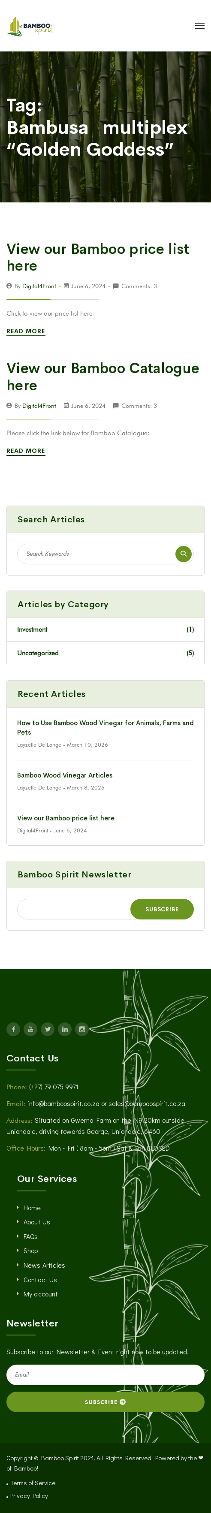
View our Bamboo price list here (98, 257)
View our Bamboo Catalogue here (102, 377)
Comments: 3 (139, 286)
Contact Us (40, 1279)
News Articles (44, 1264)
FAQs (31, 1236)
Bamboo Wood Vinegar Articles (64, 775)
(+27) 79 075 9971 (53, 1086)
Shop (31, 1250)
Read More (27, 331)
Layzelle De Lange (39, 744)
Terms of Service (32, 1482)
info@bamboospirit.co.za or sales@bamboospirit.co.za (106, 1103)
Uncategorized (105, 653)
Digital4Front (39, 286)
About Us (37, 1221)
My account (41, 1293)
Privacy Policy (29, 1495)
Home (32, 1207)
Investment (105, 629)
